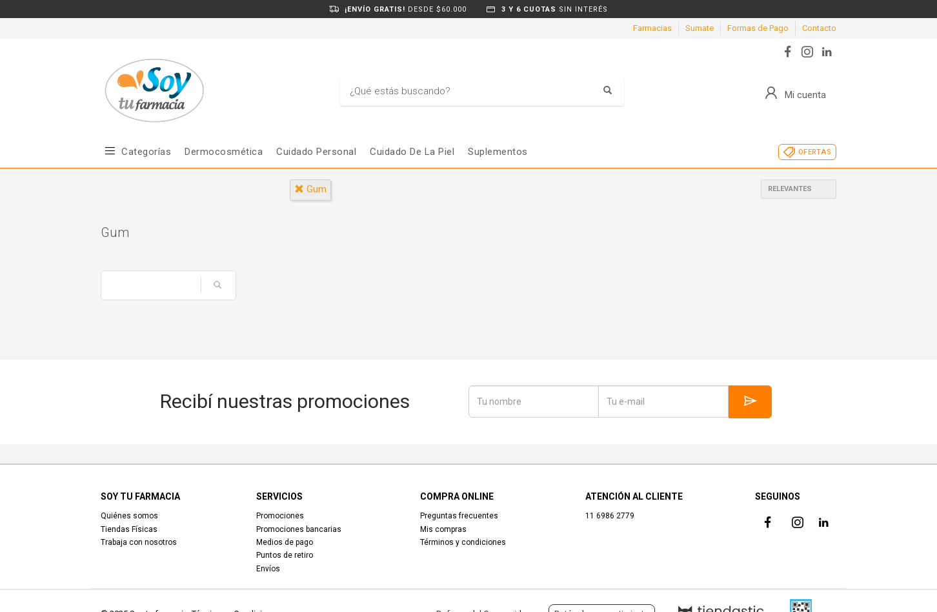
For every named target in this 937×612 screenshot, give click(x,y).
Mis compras (443, 529)
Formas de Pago (758, 28)
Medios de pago (284, 542)
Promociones (280, 515)
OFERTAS (814, 152)
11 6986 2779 (609, 515)
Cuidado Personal (316, 152)
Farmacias (652, 28)
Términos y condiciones (463, 542)
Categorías (146, 152)
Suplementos (498, 152)
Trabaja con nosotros (139, 542)
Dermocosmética (224, 152)
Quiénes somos (129, 515)
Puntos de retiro (284, 555)
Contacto (819, 28)
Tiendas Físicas (129, 529)
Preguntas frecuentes (459, 515)
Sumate (699, 28)
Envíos (268, 568)
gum (310, 189)
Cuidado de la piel (412, 152)
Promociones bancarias (298, 529)
